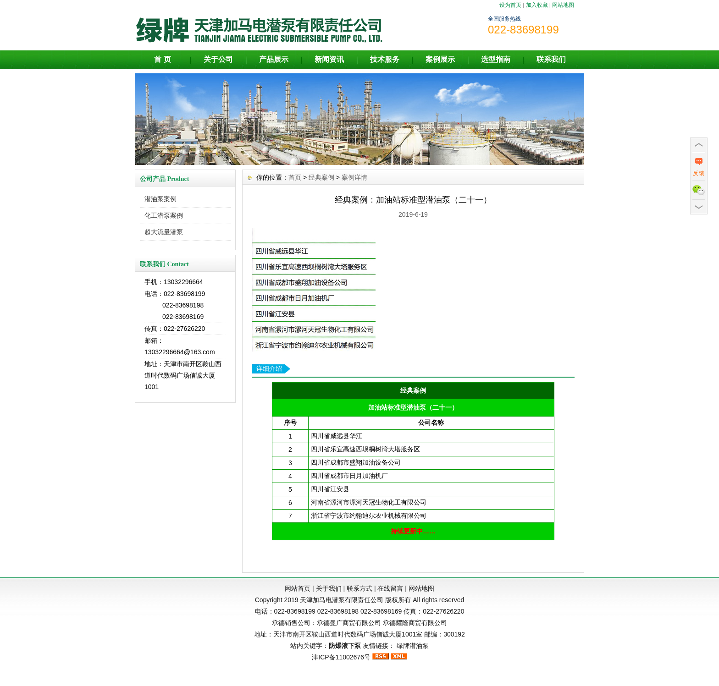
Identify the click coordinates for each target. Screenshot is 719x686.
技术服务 (384, 59)
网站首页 (297, 588)
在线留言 (390, 588)
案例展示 (440, 59)
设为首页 (510, 5)
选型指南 (495, 59)
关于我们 (329, 588)
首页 (294, 177)
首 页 (162, 59)
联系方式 (359, 588)
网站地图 (563, 5)
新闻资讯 (329, 59)
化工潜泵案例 (163, 215)
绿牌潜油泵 (413, 645)
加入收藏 (537, 5)
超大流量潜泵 (163, 232)
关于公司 (218, 59)
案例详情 (354, 177)
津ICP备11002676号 (341, 657)
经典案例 (321, 177)
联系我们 (551, 59)
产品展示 (273, 59)
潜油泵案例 (160, 199)
